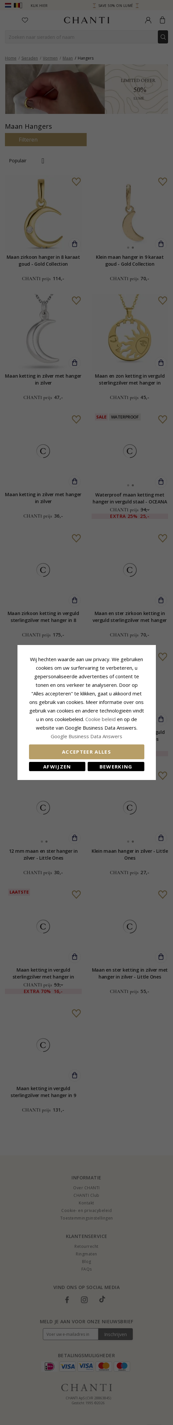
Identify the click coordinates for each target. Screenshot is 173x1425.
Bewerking (116, 766)
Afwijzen (57, 766)
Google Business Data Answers (86, 736)
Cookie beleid (101, 719)
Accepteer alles (86, 751)
